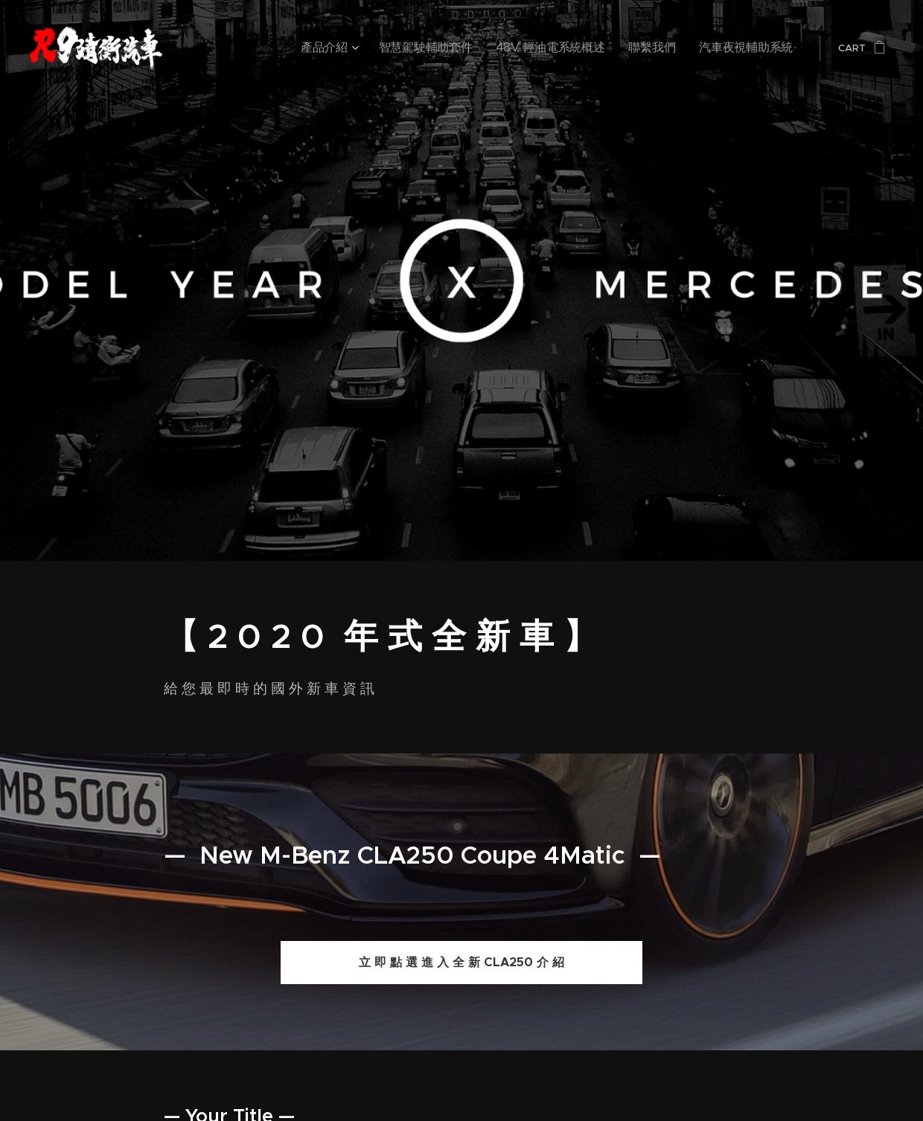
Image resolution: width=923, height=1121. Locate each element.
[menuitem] (395, 48)
